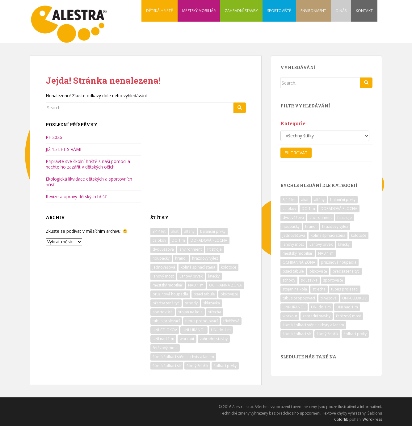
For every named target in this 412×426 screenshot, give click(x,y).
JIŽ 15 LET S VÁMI (63, 149)
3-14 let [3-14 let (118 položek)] (159, 231)
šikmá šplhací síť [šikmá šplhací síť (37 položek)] (167, 365)
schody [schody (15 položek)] (191, 303)
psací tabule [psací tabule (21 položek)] (204, 294)
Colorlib (341, 419)
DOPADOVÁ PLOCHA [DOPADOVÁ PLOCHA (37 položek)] (209, 240)
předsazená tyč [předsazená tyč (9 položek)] (166, 303)
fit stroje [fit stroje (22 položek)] (214, 249)
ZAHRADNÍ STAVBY (241, 10)
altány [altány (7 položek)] (189, 231)
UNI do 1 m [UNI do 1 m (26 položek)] (221, 329)
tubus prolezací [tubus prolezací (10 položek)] (166, 321)
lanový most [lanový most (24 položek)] (163, 276)
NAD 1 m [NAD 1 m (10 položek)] (196, 285)
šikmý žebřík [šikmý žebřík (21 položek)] (197, 365)
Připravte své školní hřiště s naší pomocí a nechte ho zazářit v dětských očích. (88, 164)
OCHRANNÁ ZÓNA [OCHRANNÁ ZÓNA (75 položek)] (225, 285)
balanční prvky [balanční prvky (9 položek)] (212, 231)
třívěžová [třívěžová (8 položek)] (231, 321)
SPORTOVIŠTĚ (279, 10)
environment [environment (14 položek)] (190, 249)
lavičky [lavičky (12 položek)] (214, 276)
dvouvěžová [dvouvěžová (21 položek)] (163, 249)
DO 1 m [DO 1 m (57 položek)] (178, 240)
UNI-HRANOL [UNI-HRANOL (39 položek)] (194, 329)
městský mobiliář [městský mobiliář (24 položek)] (168, 285)
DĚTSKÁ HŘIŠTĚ (159, 10)
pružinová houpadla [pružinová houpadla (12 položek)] (170, 294)
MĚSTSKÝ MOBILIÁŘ (199, 10)
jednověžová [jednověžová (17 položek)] (164, 267)
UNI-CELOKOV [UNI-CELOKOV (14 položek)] (165, 329)
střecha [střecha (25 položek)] (214, 312)
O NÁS (341, 10)
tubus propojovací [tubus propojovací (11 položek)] (201, 321)
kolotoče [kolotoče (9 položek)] (228, 267)
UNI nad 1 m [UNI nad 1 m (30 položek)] (163, 338)
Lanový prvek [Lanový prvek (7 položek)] (191, 276)
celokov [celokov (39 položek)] (159, 240)
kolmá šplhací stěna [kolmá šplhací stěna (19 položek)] (198, 267)
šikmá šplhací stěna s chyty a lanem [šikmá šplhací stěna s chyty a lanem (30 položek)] (183, 356)
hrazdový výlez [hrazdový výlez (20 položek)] (205, 258)
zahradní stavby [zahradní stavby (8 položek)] (214, 338)
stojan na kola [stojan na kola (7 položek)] (190, 312)
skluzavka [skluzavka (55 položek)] (211, 303)
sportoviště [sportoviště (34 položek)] (163, 312)
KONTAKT (364, 10)
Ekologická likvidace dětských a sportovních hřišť (89, 181)
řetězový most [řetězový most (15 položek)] (165, 347)
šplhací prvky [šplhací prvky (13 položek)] (225, 365)
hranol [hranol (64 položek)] (181, 258)
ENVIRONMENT (313, 10)
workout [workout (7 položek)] (187, 338)
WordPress (372, 419)
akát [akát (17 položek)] (175, 231)
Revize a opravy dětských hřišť (76, 196)
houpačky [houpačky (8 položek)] (161, 258)
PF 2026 (54, 137)
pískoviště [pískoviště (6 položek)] (229, 294)
